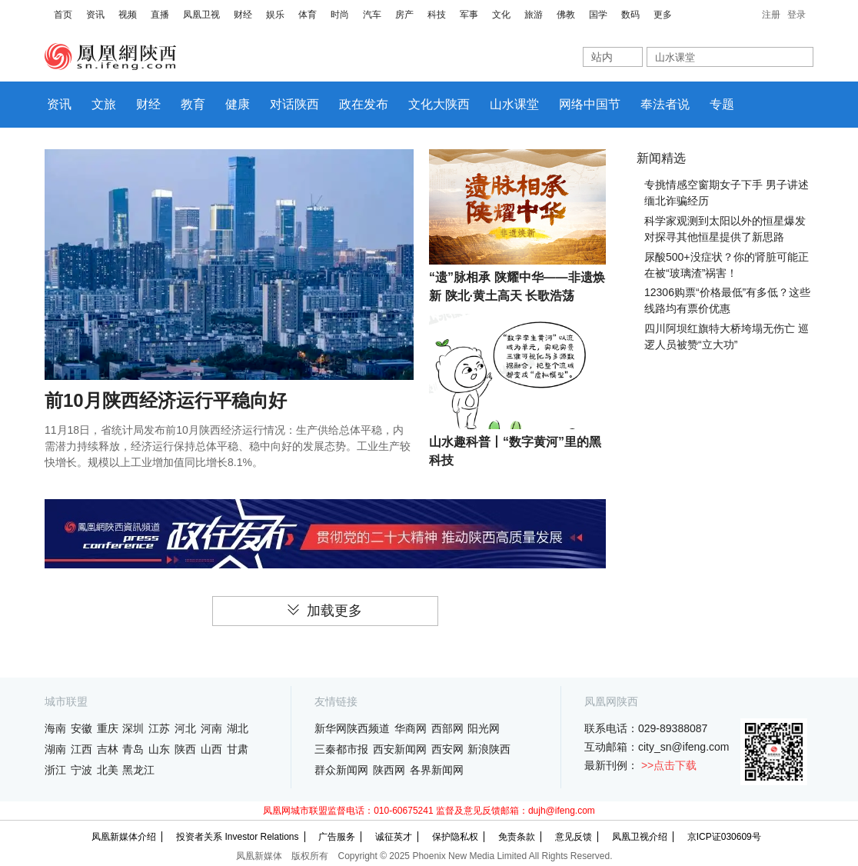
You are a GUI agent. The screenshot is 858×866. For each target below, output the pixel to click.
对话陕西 (294, 104)
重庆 (107, 728)
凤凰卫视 (201, 14)
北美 (107, 770)
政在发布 (363, 104)
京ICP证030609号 (724, 836)
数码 (630, 14)
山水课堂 (514, 104)
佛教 (566, 14)
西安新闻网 (400, 749)
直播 (160, 14)
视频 (127, 14)
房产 (404, 14)
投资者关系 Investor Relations (237, 836)
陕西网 (389, 770)
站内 (602, 57)
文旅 (103, 104)
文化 (501, 14)
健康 (237, 104)
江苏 (159, 728)
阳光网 (483, 728)
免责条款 (516, 836)
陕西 (185, 749)
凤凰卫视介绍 (639, 836)
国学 (598, 14)
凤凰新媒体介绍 (123, 836)
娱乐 (275, 14)
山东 (159, 749)
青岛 (133, 749)
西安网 (447, 749)
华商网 (410, 728)
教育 (193, 104)
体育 (307, 14)
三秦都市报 (341, 749)
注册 (771, 14)
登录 (796, 14)
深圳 (133, 728)
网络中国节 (589, 104)
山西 (211, 749)
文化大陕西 (439, 104)
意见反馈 (573, 836)
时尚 (340, 14)
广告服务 (336, 836)
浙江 (55, 770)
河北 (185, 728)
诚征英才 (393, 836)
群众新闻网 (341, 770)
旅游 (533, 14)
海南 (55, 728)
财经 (243, 14)
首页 (63, 14)
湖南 (55, 749)
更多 (662, 14)
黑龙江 (138, 770)
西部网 (447, 728)
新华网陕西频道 (352, 728)
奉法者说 (665, 104)
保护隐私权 (455, 836)
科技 (436, 14)
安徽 (81, 728)
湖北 (237, 728)
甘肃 (237, 749)
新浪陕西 (488, 749)
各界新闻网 (437, 770)
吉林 (107, 749)
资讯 (95, 14)
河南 (211, 728)
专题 (722, 104)
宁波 (81, 770)
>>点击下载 (669, 765)
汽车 (372, 14)
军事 (469, 14)
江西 (81, 749)
